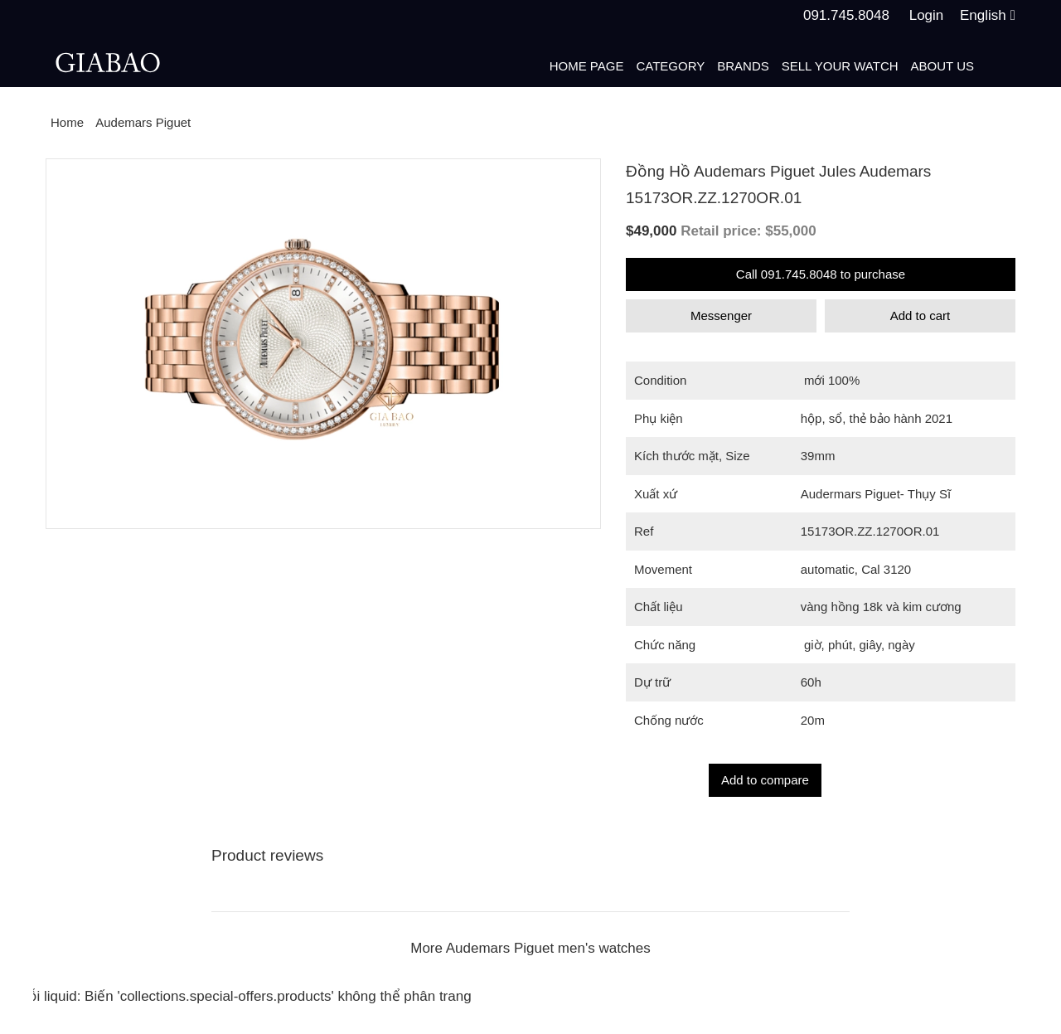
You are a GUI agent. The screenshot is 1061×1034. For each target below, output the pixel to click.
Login (926, 15)
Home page (587, 66)
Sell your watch (840, 66)
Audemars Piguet (143, 122)
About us (942, 66)
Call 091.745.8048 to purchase (820, 274)
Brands (743, 66)
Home (67, 122)
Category (670, 66)
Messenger (721, 315)
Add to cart (920, 315)
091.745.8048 (846, 15)
